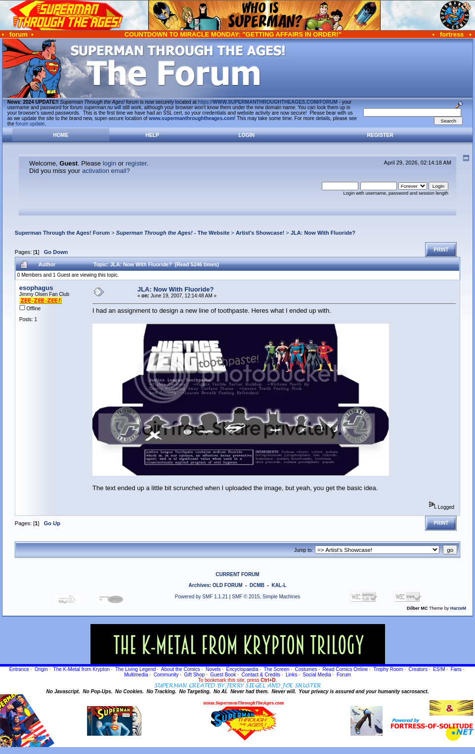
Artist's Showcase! (260, 233)
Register (380, 135)
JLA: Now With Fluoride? (323, 233)
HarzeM (458, 608)
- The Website (173, 233)
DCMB (257, 585)
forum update (30, 123)
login (109, 163)
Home (60, 135)
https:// (268, 102)
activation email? (106, 170)
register (136, 163)
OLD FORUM (228, 585)
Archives (199, 585)
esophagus (36, 288)
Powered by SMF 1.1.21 (201, 596)
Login (246, 135)
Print (440, 249)
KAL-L (278, 585)
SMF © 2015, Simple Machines (266, 596)
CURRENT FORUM (237, 574)
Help (152, 135)
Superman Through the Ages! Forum (62, 233)
